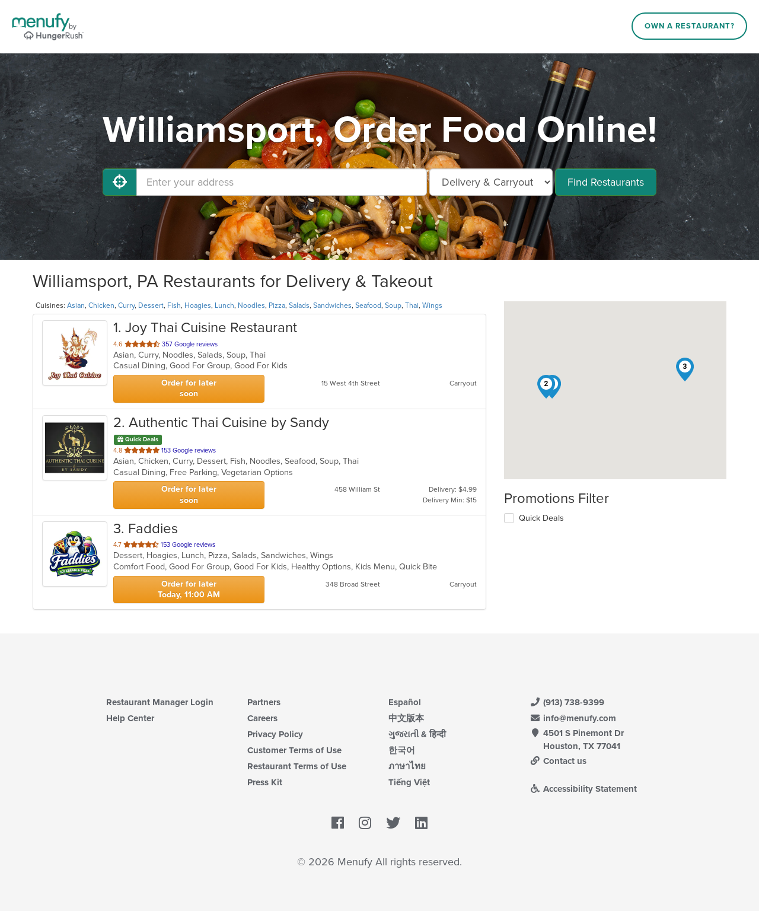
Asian (76, 305)
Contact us (558, 761)
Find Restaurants (605, 182)
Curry (126, 305)
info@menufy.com (573, 718)
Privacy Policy (275, 734)
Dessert (151, 305)
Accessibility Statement (583, 788)
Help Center (130, 718)
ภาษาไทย (407, 766)
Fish (174, 305)
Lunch (224, 305)
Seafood (368, 305)
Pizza (277, 305)
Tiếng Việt (409, 782)
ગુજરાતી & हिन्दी (417, 734)
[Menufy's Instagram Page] (365, 823)
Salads (299, 305)
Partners (263, 702)
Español (404, 702)
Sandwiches (332, 305)
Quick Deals (541, 518)
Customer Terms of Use (294, 750)
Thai (412, 305)
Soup (393, 305)
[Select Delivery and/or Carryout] (491, 182)
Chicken (101, 305)
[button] (546, 387)
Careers (262, 718)
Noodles (251, 305)
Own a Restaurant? (690, 26)
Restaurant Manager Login (159, 702)
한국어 (401, 750)
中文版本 (406, 718)
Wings (432, 305)
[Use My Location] (120, 182)
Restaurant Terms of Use (296, 766)
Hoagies (197, 305)
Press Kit (264, 782)
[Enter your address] (281, 182)
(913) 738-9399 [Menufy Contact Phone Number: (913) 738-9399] (567, 702)
